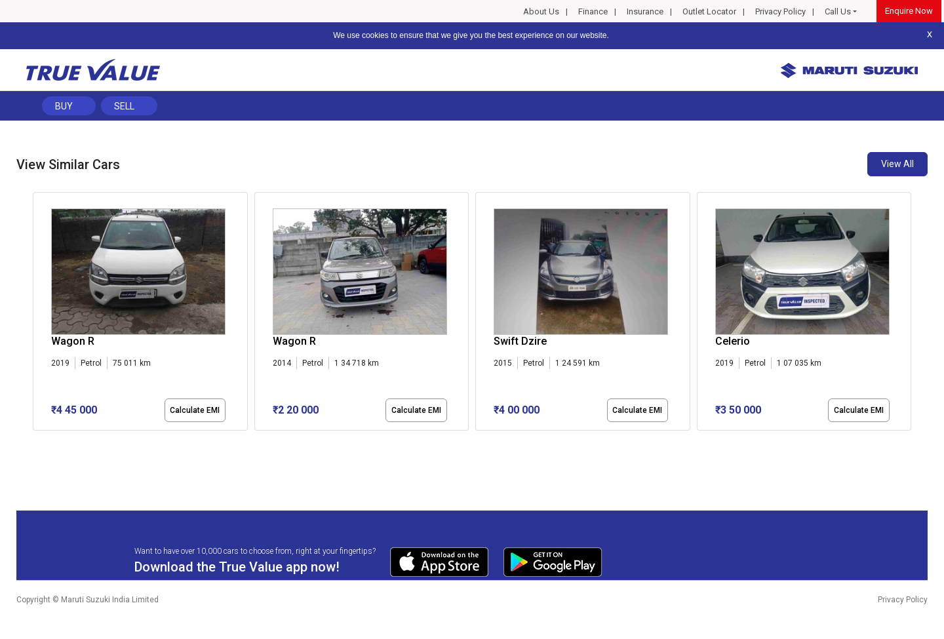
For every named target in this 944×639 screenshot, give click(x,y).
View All (897, 164)
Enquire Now (909, 11)
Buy (64, 106)
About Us (541, 11)
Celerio (732, 341)
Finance (593, 11)
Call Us (838, 11)
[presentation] (39, 314)
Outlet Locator (709, 11)
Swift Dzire (520, 341)
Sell (124, 106)
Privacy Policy (780, 11)
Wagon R (72, 341)
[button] (37, 441)
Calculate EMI (195, 410)
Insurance (645, 11)
